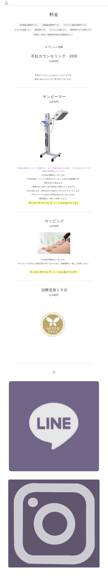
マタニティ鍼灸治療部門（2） (75, 25)
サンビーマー (56, 96)
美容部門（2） (40, 30)
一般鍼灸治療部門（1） (51, 25)
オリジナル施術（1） (23, 30)
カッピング (56, 220)
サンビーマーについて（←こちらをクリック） (54, 202)
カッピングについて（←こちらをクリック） (54, 271)
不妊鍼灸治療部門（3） (29, 25)
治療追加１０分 (54, 289)
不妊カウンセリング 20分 (54, 56)
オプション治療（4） (58, 30)
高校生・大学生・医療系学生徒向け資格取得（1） (53, 35)
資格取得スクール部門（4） (81, 30)
